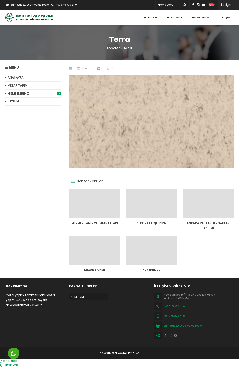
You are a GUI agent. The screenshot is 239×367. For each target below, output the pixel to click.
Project (127, 48)
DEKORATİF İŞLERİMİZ (151, 223)
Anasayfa (113, 48)
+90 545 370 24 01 (67, 4)
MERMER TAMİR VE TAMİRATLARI (94, 223)
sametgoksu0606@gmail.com (30, 4)
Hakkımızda (151, 270)
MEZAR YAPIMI (94, 270)
